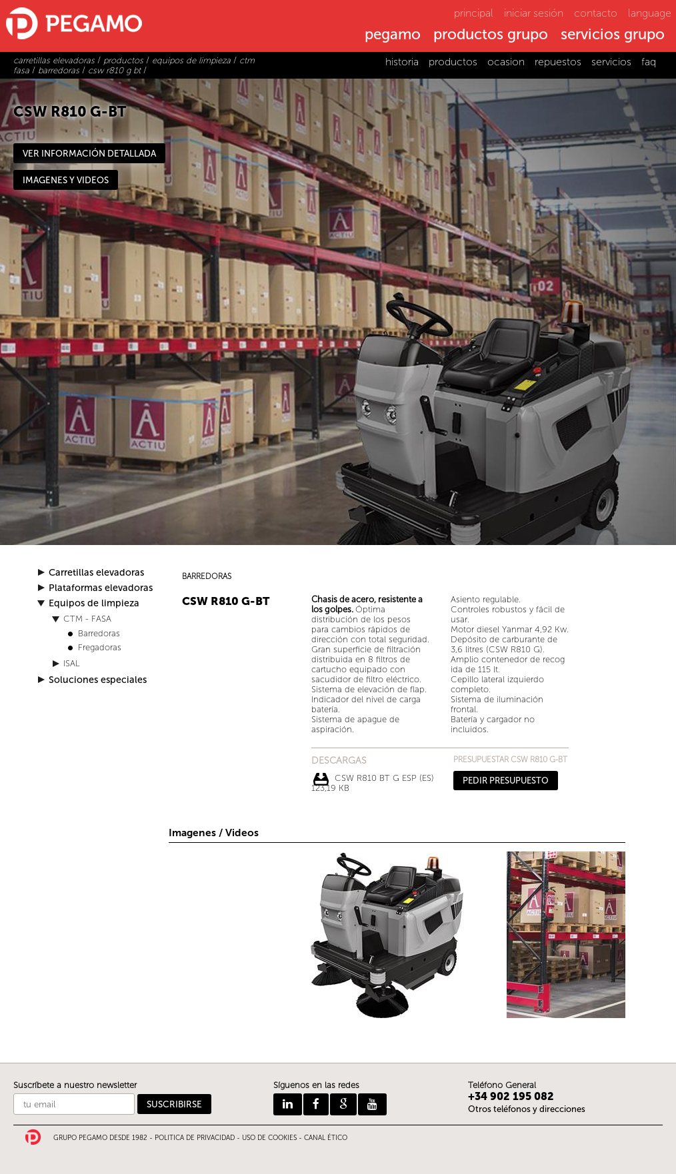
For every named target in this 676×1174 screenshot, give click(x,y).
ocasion (506, 61)
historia (402, 61)
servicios (611, 61)
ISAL (71, 663)
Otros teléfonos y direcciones (526, 1109)
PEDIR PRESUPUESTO (506, 781)
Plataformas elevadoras (101, 588)
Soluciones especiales (98, 680)
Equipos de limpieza (94, 603)
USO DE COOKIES (269, 1138)
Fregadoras (99, 647)
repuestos (558, 61)
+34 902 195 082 (511, 1096)
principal (473, 13)
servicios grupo (613, 35)
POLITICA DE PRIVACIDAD (195, 1138)
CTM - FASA (87, 619)
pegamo (393, 35)
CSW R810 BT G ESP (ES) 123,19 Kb (372, 779)
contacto (595, 13)
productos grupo (490, 35)
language (649, 13)
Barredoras (99, 633)
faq (648, 61)
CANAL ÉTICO (325, 1138)
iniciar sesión (533, 13)
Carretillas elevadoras (96, 572)
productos (453, 61)
